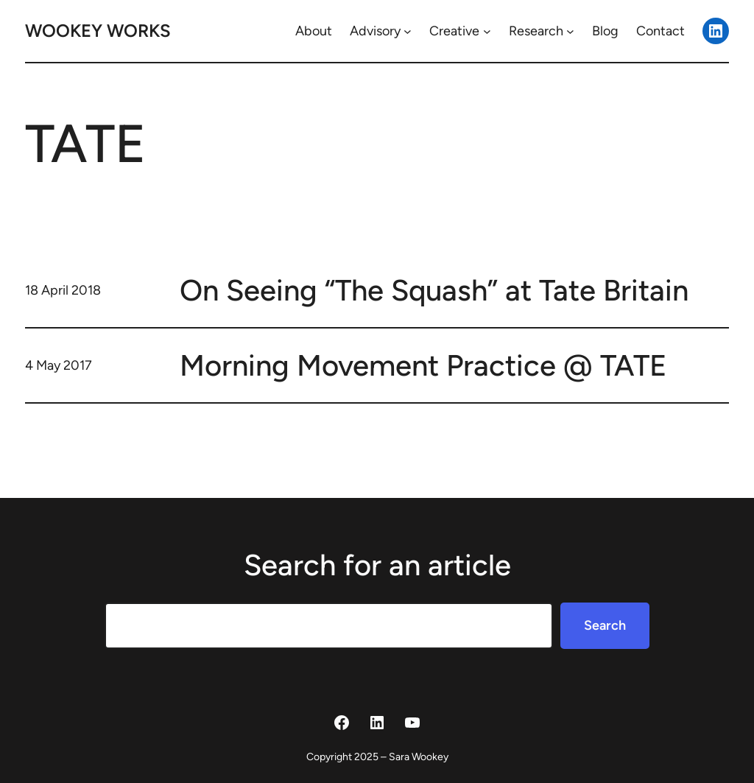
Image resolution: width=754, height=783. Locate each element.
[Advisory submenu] (408, 31)
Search (605, 625)
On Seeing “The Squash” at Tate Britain (434, 290)
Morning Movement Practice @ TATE (423, 365)
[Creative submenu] (487, 31)
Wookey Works (98, 30)
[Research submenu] (570, 31)
